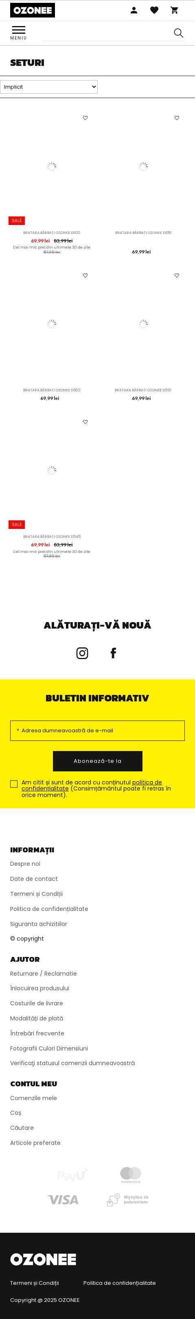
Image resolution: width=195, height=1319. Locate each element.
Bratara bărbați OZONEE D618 (143, 232)
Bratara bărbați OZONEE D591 (143, 390)
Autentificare (134, 10)
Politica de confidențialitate (119, 1283)
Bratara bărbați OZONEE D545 (52, 536)
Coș (174, 10)
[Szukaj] (179, 33)
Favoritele (154, 10)
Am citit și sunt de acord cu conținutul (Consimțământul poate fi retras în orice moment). (96, 789)
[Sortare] (49, 87)
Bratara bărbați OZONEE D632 (51, 232)
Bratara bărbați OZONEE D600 (52, 390)
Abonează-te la (98, 761)
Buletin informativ (97, 698)
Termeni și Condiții (34, 1283)
